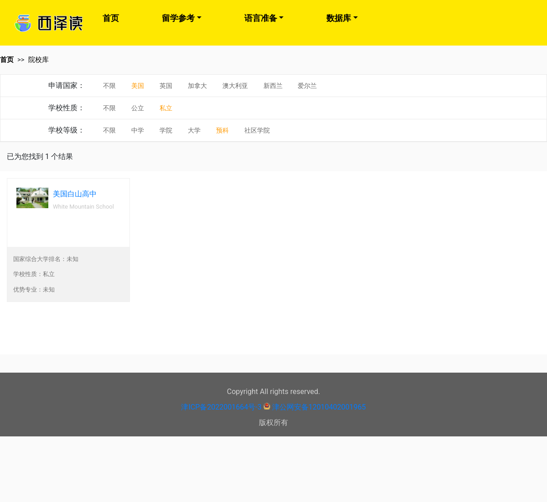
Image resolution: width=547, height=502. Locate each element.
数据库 (338, 18)
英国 (166, 85)
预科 (222, 130)
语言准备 (260, 18)
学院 (166, 130)
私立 (166, 108)
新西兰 (273, 85)
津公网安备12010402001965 (319, 407)
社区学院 (257, 130)
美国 (137, 85)
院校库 (38, 60)
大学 (194, 130)
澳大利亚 (235, 85)
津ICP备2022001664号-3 (221, 407)
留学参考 (178, 18)
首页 (111, 18)
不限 (109, 85)
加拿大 (197, 85)
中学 (137, 130)
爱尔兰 (307, 85)
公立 (137, 108)
